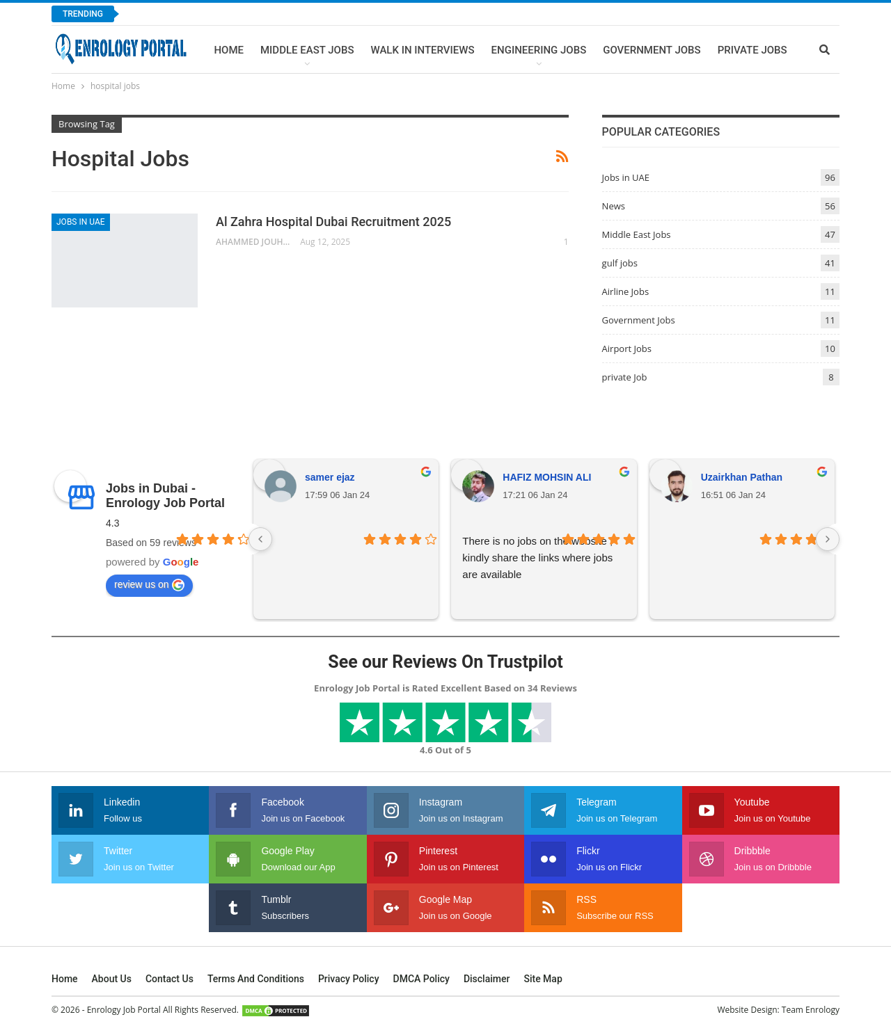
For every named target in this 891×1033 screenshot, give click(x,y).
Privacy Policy (348, 978)
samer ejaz (330, 477)
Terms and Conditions (255, 978)
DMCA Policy (421, 978)
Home (229, 50)
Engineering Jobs (539, 50)
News (613, 206)
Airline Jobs (625, 291)
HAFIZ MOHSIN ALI (547, 477)
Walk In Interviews (422, 50)
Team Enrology (810, 1010)
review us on (149, 585)
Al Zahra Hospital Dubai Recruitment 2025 (333, 221)
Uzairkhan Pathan (741, 477)
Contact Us (169, 978)
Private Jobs (752, 50)
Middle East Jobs (307, 50)
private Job (624, 377)
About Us (112, 978)
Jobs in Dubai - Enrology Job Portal (165, 495)
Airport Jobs (627, 348)
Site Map (542, 978)
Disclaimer (487, 978)
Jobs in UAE (80, 222)
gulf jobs (620, 263)
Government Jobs (651, 50)
